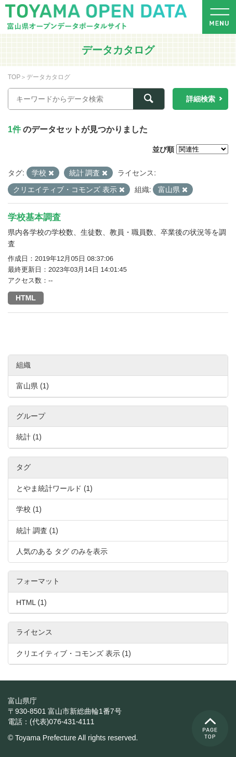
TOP (14, 77)
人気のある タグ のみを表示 (62, 551)
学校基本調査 (34, 217)
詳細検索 (200, 99)
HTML (26, 298)
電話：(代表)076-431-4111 (51, 721)
